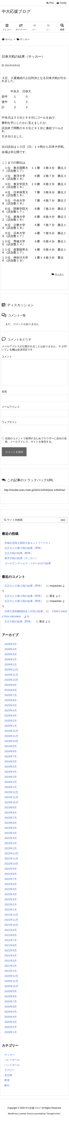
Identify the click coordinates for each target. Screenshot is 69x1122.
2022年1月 (10, 909)
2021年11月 (11, 919)
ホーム (8, 39)
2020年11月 (11, 981)
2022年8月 (10, 873)
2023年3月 (10, 838)
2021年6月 (10, 945)
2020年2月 (10, 1027)
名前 (4, 391)
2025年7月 (10, 695)
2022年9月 (10, 868)
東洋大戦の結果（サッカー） (21, 558)
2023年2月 (10, 843)
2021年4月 (10, 955)
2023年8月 (10, 812)
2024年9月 (10, 746)
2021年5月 (10, 950)
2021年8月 (10, 935)
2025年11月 (11, 674)
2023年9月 (10, 807)
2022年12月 (11, 853)
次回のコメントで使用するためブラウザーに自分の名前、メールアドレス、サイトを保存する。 (36, 440)
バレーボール (12, 1059)
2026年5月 (10, 644)
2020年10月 (11, 986)
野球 (7, 1080)
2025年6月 (10, 700)
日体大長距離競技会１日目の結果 (23, 611)
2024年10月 (11, 741)
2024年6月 (10, 761)
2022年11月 (11, 858)
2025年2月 (10, 720)
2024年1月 (10, 787)
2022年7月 (10, 878)
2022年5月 (10, 889)
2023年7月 (10, 817)
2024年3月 (10, 776)
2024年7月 (10, 756)
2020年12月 (11, 975)
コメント (7, 356)
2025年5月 (10, 705)
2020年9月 (10, 991)
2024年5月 (10, 766)
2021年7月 (10, 940)
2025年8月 (10, 690)
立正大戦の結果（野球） (18, 553)
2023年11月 (11, 797)
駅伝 (7, 1085)
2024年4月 (10, 771)
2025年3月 (10, 715)
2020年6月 (10, 1006)
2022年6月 (10, 884)
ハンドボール (12, 1064)
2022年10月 (11, 863)
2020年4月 (10, 1016)
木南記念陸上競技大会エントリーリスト (27, 542)
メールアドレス (11, 406)
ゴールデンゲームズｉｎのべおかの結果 (27, 563)
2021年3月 (10, 960)
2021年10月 (11, 924)
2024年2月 (10, 781)
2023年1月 (10, 848)
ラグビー (9, 1070)
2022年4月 (10, 894)
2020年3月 (10, 1021)
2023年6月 (10, 822)
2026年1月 (10, 664)
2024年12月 (11, 730)
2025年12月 (11, 669)
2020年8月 (10, 996)
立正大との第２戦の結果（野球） (23, 548)
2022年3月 (10, 899)
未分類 (8, 1075)
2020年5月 (10, 1011)
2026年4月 (10, 649)
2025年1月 (10, 725)
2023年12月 (11, 792)
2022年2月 (10, 904)
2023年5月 (10, 827)
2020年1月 (10, 1032)
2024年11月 (11, 736)
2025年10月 (11, 679)
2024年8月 (10, 751)
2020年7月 (10, 1001)
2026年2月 (10, 659)
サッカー (25, 39)
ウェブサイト (9, 422)
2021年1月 (10, 970)
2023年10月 (11, 802)
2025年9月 (10, 684)
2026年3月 (10, 654)
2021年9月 (10, 930)
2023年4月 (10, 833)
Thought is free (53, 1114)
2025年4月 (10, 710)
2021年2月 (10, 965)
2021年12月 (11, 914)
